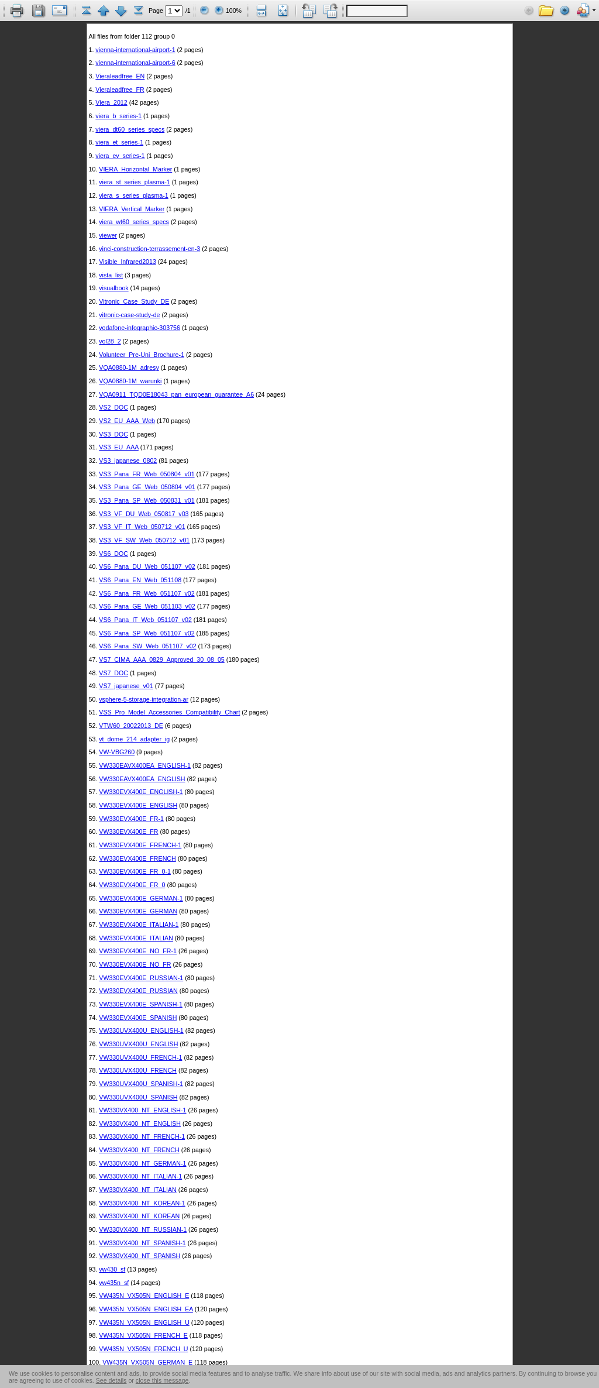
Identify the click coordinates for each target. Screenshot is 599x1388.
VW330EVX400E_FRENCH (137, 858)
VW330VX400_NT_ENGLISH (140, 1123)
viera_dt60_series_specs (129, 129)
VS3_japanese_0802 (128, 460)
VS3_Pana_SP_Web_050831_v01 (146, 500)
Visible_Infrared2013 (127, 261)
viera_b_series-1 (118, 115)
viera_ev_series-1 (119, 155)
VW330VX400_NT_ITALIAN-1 (140, 1176)
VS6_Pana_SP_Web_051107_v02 (146, 633)
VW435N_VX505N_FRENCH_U (143, 1348)
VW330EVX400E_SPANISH (138, 1017)
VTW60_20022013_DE (131, 725)
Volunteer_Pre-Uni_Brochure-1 (141, 354)
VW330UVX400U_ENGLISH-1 (141, 1030)
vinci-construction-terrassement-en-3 (149, 248)
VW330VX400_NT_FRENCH (139, 1149)
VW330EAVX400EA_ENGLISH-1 (145, 765)
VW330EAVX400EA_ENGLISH (142, 778)
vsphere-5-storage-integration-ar (143, 699)
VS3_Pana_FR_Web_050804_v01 (146, 473)
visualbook (113, 287)
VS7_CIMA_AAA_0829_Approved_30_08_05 (161, 659)
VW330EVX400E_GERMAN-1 (141, 898)
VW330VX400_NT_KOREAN (139, 1215)
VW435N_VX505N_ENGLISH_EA (146, 1309)
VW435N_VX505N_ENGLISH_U (144, 1322)
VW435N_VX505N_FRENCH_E (143, 1335)
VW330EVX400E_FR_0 (132, 884)
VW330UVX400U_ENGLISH (138, 1043)
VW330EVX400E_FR (128, 831)
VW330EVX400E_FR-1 (131, 818)
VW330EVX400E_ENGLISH (138, 805)
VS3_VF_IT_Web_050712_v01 (142, 526)
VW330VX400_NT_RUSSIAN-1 (143, 1229)
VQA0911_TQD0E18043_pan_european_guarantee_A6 (176, 394)
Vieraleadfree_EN (119, 76)
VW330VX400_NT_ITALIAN (137, 1189)
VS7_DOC (113, 672)
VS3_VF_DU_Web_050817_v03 (143, 513)
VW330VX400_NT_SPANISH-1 (142, 1242)
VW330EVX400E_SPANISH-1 (141, 1004)
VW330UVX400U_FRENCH (138, 1070)
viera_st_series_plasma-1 (134, 181)
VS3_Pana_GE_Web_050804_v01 (147, 486)
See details (111, 1380)
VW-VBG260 (117, 751)
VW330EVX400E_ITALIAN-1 (138, 924)
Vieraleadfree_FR (119, 89)
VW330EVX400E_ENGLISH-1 (141, 791)
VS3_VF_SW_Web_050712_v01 (144, 540)
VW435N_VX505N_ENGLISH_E (144, 1295)
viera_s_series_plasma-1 (133, 195)
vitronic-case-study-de (129, 314)
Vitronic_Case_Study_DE (134, 301)
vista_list (111, 275)
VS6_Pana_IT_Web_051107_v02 (145, 619)
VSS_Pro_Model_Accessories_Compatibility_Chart (169, 712)
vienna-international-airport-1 (135, 49)
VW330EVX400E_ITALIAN (136, 938)
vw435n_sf (114, 1282)
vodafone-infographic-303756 (139, 327)
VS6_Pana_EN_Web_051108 (140, 579)
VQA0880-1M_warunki (130, 380)
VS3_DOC (113, 434)
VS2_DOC (113, 407)
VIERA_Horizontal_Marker (135, 169)
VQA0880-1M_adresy (129, 367)
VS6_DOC (113, 553)
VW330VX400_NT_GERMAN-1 (142, 1163)
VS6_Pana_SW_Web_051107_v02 (147, 646)
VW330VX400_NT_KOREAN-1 (142, 1203)
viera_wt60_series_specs (134, 221)
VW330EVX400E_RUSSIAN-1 (141, 977)
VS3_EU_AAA (119, 447)
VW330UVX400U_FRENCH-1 (140, 1057)
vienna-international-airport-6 (135, 62)
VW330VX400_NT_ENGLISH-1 (142, 1110)
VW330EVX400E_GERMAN (138, 911)
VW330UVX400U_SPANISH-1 (141, 1083)
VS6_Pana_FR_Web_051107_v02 (146, 593)
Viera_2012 (111, 102)
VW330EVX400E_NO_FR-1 (138, 950)
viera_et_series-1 (119, 142)
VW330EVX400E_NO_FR (135, 964)
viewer (108, 235)
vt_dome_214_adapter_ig (134, 739)
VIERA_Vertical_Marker (131, 208)
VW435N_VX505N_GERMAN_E (147, 1362)
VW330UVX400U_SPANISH (138, 1097)
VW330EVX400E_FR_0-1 (135, 871)
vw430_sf (112, 1269)
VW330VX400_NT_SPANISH (139, 1255)
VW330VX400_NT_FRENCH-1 (142, 1136)
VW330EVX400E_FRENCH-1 (140, 844)
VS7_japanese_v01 (126, 685)
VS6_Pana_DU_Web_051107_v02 (147, 566)
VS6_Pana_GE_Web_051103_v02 (147, 606)
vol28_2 (110, 341)
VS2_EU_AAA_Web (127, 420)
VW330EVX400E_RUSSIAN (138, 990)
